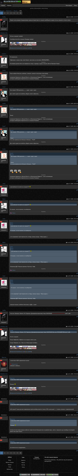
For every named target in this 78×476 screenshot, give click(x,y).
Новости (23, 460)
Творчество (9, 10)
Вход (75, 5)
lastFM (29, 48)
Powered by (25, 475)
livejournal (13, 48)
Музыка (15, 10)
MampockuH (14, 364)
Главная (3, 5)
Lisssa (4, 183)
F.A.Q (9, 467)
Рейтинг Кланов (10, 462)
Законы (9, 464)
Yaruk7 (4, 86)
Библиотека (10, 469)
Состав (23, 464)
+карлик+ (4, 53)
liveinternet (19, 48)
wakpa (25, 48)
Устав (23, 467)
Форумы (9, 5)
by (53, 475)
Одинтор (4, 357)
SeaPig (3, 17)
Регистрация (69, 5)
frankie (4, 70)
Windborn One (3, 33)
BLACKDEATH (38, 475)
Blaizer (3, 199)
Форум (23, 462)
